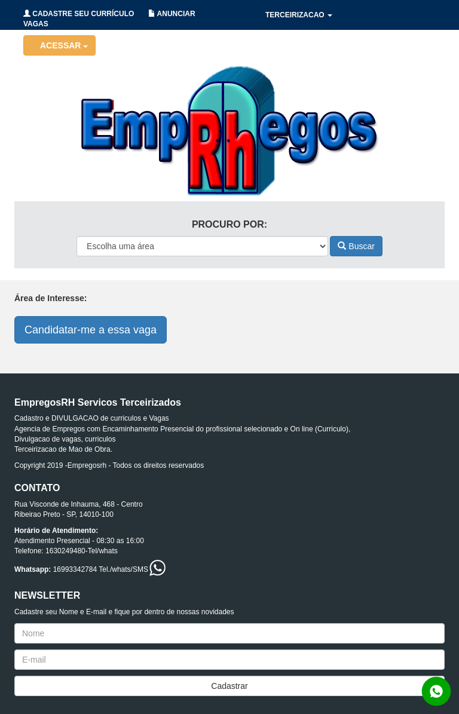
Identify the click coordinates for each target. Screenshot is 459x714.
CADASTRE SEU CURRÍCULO (78, 14)
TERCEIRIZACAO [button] (298, 15)
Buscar (356, 246)
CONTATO (405, 75)
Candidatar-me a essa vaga (91, 330)
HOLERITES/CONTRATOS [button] (313, 45)
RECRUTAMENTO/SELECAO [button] (318, 75)
